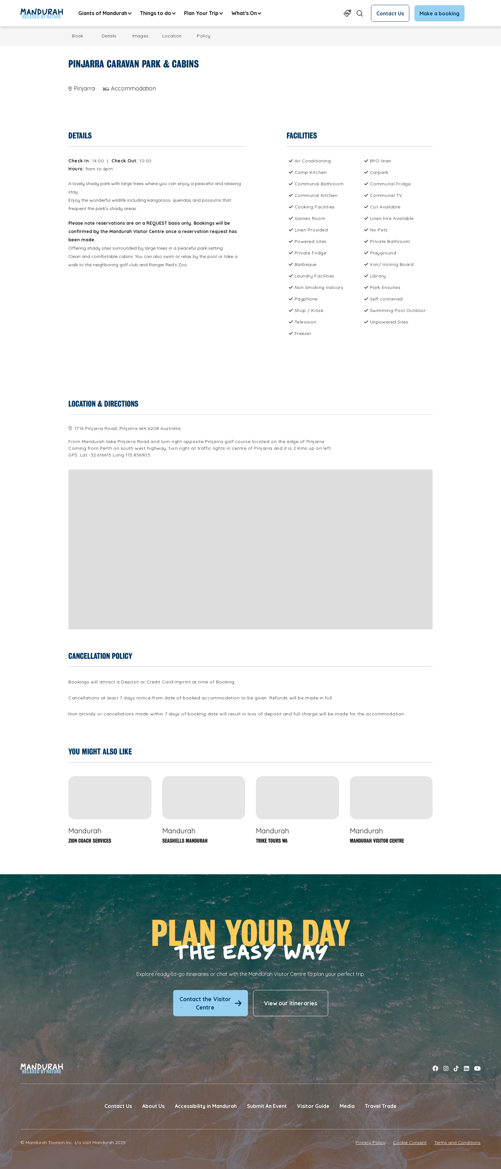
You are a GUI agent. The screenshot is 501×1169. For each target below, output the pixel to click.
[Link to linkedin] (466, 1068)
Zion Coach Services (89, 841)
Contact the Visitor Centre (211, 1003)
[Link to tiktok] (456, 1068)
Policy (203, 36)
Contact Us (390, 13)
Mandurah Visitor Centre (377, 841)
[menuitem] (104, 13)
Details (109, 36)
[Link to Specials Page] (347, 13)
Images (140, 36)
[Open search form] (360, 13)
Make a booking (439, 13)
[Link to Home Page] (41, 13)
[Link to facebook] (435, 1068)
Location (171, 36)
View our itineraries (290, 1003)
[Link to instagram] (446, 1068)
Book (77, 36)
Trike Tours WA (272, 841)
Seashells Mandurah (185, 841)
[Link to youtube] (477, 1068)
